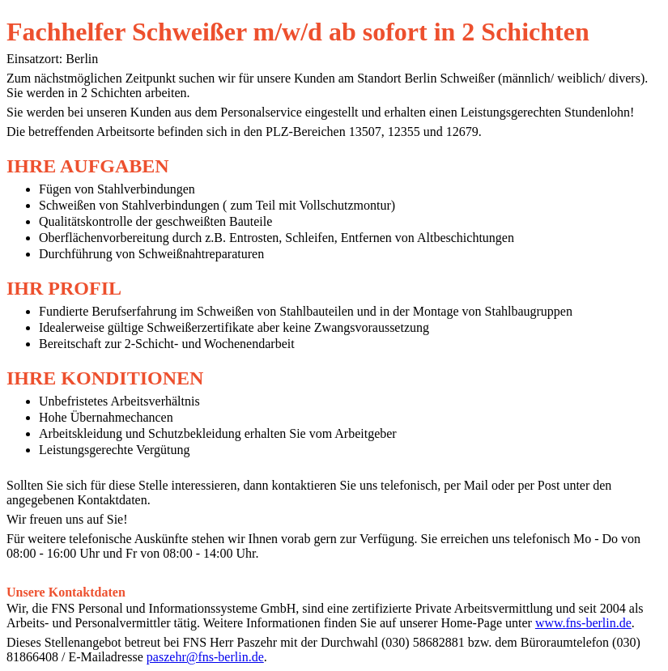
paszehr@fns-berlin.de (205, 657)
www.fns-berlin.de (583, 623)
